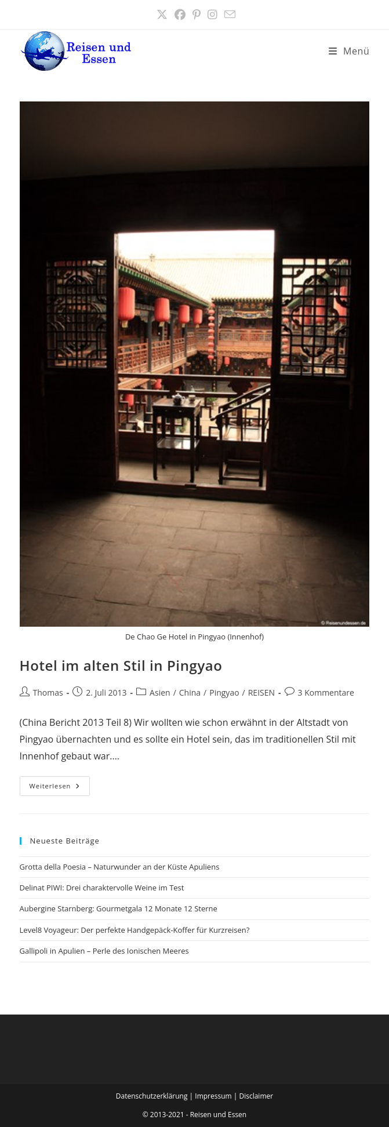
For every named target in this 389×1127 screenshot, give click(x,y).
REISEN (261, 692)
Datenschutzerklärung (152, 1096)
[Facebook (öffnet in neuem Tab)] (180, 14)
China (190, 692)
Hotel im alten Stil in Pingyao (121, 665)
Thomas (48, 692)
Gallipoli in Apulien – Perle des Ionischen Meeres (104, 951)
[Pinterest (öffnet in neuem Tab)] (196, 14)
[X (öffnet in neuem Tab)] (162, 14)
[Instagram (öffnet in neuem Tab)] (212, 14)
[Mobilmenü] (349, 51)
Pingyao (224, 692)
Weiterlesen (60, 788)
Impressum (213, 1096)
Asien (160, 692)
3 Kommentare (326, 692)
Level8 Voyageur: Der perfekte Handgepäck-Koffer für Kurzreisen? (135, 930)
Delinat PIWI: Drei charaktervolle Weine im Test (102, 887)
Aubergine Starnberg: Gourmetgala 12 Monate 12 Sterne (118, 908)
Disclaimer (256, 1096)
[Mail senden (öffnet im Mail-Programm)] (228, 14)
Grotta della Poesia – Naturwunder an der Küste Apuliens (120, 866)
